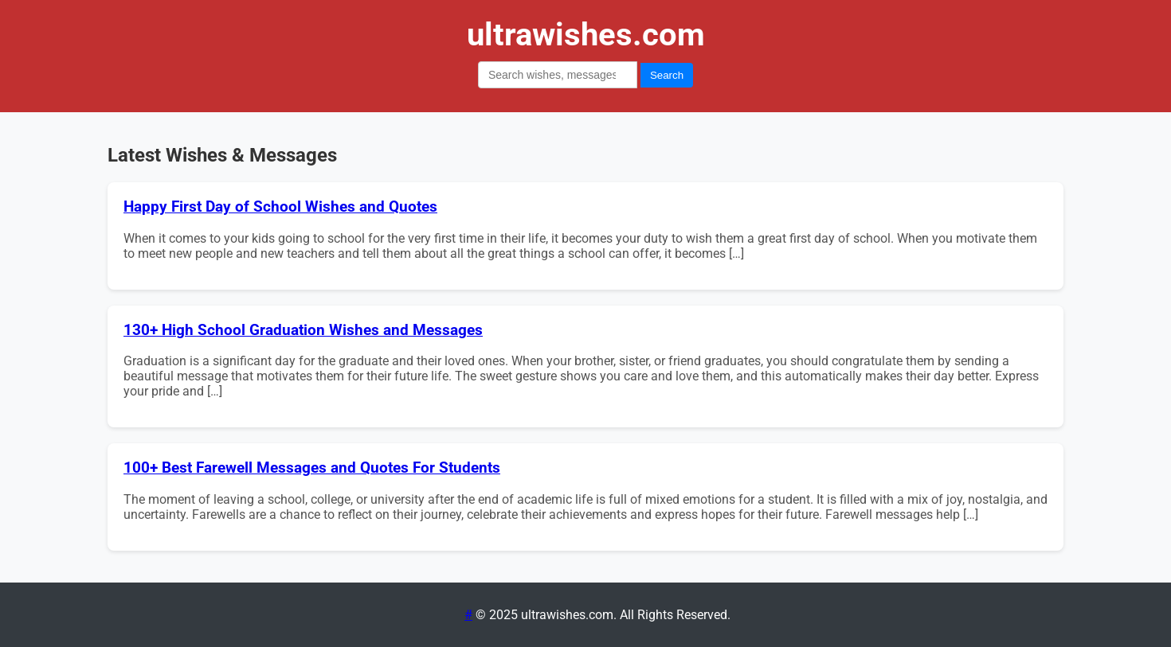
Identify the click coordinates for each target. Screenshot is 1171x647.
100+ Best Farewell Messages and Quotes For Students (311, 468)
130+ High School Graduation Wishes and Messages (303, 330)
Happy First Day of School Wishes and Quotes (280, 207)
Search (666, 75)
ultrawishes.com (586, 34)
